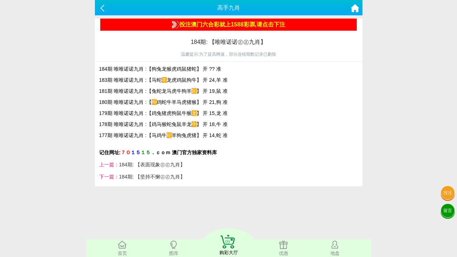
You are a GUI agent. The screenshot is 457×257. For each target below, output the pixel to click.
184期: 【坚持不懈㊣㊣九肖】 (152, 177)
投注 (447, 192)
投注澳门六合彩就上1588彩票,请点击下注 (228, 24)
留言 (447, 210)
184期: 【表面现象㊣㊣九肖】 (152, 164)
